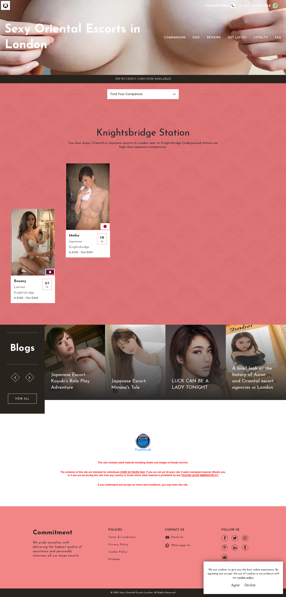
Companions (175, 37)
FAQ (278, 37)
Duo (196, 37)
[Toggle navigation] (158, 37)
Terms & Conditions (122, 537)
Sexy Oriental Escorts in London (72, 37)
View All (22, 398)
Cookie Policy (118, 551)
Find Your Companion (126, 94)
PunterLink (143, 450)
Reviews (214, 37)
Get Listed (237, 37)
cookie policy (245, 577)
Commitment (55, 532)
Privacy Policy (118, 544)
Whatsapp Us (180, 545)
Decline (250, 585)
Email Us (177, 537)
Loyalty (261, 37)
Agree (235, 585)
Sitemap (114, 559)
